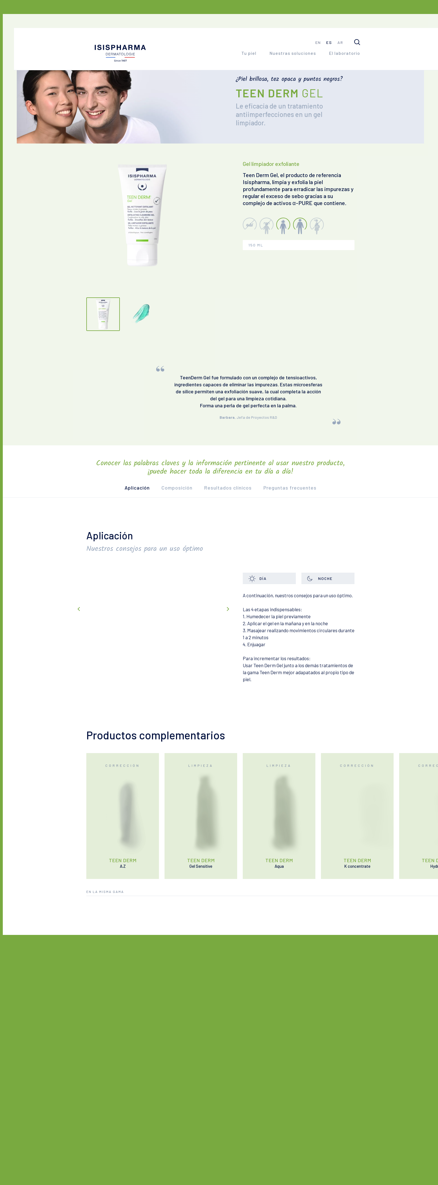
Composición (182, 502)
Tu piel (248, 53)
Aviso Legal (153, 1171)
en (318, 42)
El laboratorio (344, 53)
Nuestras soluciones (293, 53)
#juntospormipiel (338, 1145)
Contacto (103, 1145)
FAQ (133, 1145)
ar (340, 42)
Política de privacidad (215, 1171)
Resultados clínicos (233, 502)
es (329, 42)
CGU (178, 1171)
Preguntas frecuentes (295, 502)
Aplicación (142, 502)
